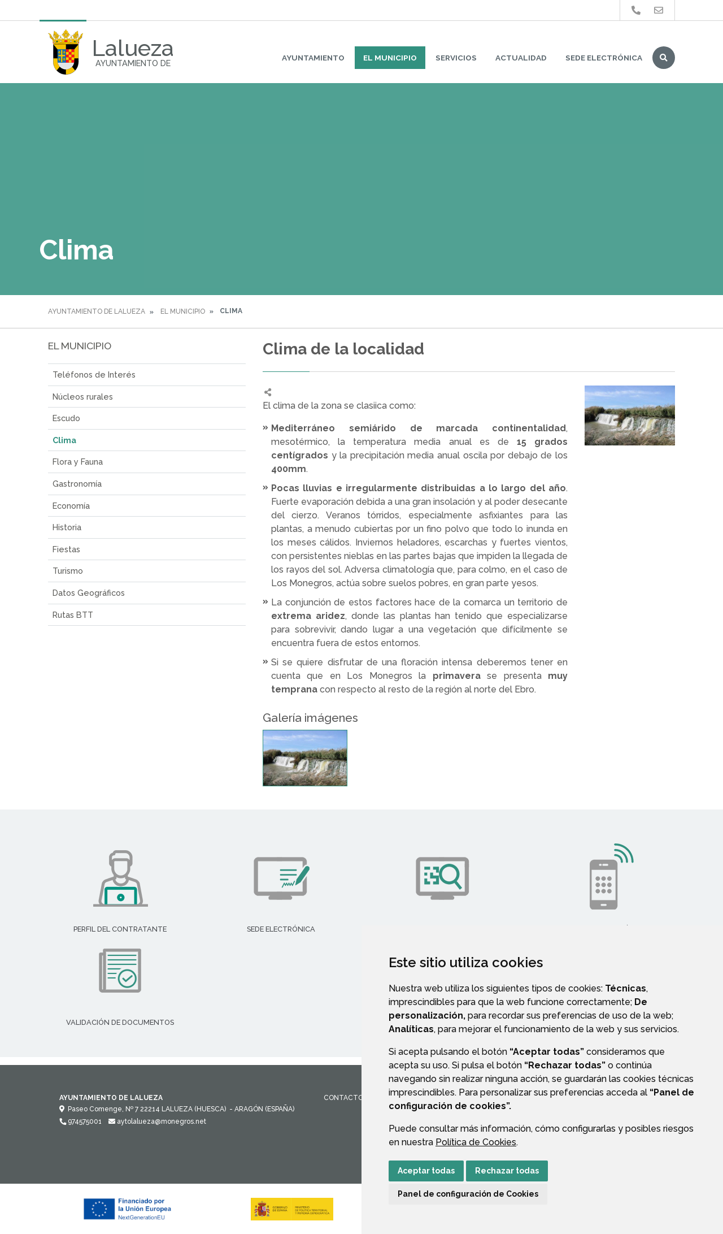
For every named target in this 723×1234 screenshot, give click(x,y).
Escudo (66, 418)
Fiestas (66, 549)
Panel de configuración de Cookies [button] (468, 1193)
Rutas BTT (73, 615)
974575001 (80, 1121)
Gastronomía (77, 483)
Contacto (343, 1098)
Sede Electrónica (603, 57)
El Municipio (390, 57)
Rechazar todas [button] (507, 1170)
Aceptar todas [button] (426, 1170)
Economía (71, 505)
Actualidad (521, 57)
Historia (67, 527)
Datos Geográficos (89, 592)
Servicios (456, 57)
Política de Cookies (475, 1142)
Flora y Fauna (78, 461)
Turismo (68, 570)
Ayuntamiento (313, 57)
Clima (64, 440)
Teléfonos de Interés (94, 374)
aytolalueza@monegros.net (157, 1121)
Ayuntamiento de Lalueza (96, 311)
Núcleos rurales (83, 396)
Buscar (663, 57)
